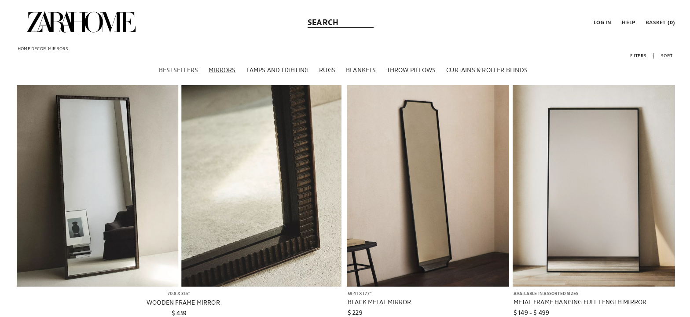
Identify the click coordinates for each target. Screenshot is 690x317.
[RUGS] (327, 70)
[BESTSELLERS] (178, 70)
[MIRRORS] (222, 70)
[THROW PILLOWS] (411, 70)
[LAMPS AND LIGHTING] (277, 70)
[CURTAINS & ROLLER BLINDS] (487, 70)
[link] (81, 22)
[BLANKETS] (361, 70)
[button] (601, 22)
